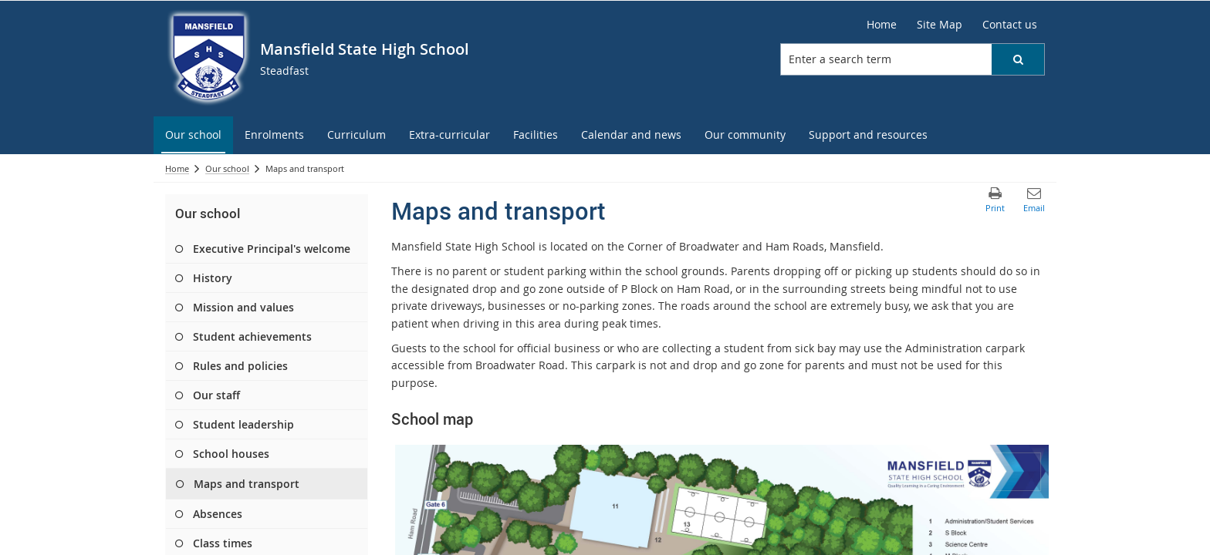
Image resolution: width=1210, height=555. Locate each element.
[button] (1018, 59)
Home (177, 168)
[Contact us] (1010, 24)
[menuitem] (193, 135)
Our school (227, 168)
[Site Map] (939, 24)
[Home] (881, 24)
